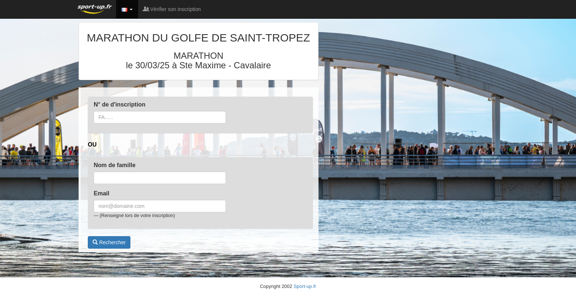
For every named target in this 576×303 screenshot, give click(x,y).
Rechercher (109, 242)
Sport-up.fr (305, 286)
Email (101, 193)
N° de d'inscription (119, 104)
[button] (127, 9)
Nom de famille (115, 165)
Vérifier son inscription (172, 9)
